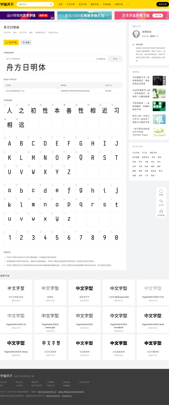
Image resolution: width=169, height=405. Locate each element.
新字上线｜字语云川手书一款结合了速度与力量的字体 (141, 119)
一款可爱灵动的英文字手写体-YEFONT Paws (141, 132)
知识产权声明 (37, 386)
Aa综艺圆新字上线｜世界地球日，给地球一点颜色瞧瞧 (141, 93)
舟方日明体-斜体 (16, 297)
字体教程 (50, 382)
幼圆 (134, 176)
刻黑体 (50, 297)
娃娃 (146, 166)
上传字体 (19, 386)
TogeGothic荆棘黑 (84, 324)
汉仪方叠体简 (153, 352)
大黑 (140, 166)
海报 (140, 171)
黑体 (15, 33)
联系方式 (50, 386)
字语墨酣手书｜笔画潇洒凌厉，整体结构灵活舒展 (141, 80)
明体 (146, 171)
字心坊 (144, 153)
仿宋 (134, 166)
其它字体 (22, 33)
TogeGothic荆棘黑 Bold (153, 324)
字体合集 (66, 382)
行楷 (140, 176)
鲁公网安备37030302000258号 (72, 392)
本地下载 (13, 42)
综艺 (152, 162)
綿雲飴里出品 (40, 33)
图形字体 (95, 4)
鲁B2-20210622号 (53, 396)
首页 (61, 4)
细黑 (31, 33)
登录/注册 (163, 4)
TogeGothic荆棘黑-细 (16, 324)
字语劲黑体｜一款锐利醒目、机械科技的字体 (141, 106)
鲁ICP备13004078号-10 (47, 392)
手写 (140, 162)
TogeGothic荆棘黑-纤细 (153, 297)
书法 (159, 162)
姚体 (159, 166)
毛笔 (134, 162)
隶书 (160, 171)
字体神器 (107, 4)
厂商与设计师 (84, 382)
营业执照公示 (67, 396)
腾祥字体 (153, 153)
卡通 (146, 162)
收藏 (27, 42)
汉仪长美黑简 (50, 352)
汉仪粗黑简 (84, 352)
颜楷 (134, 171)
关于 (1, 386)
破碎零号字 (84, 297)
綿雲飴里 (146, 32)
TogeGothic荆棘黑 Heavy (16, 352)
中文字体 (71, 4)
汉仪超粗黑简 (119, 352)
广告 (146, 176)
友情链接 (66, 386)
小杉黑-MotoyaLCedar (118, 297)
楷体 (159, 157)
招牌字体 (119, 4)
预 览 (115, 59)
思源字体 (145, 157)
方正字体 (135, 153)
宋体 (153, 157)
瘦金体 (153, 171)
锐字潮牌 (135, 157)
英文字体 (83, 4)
